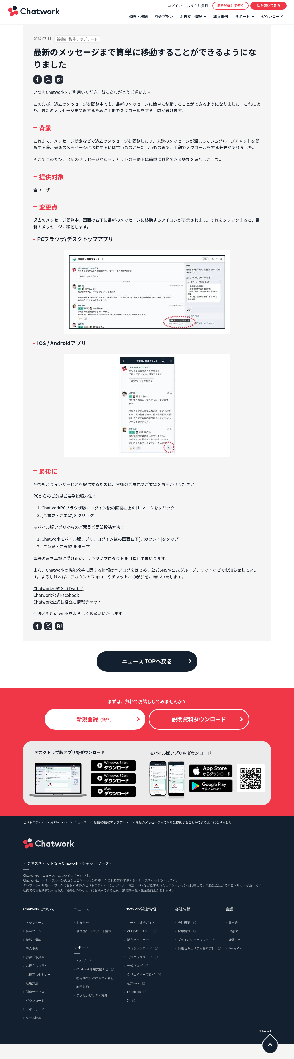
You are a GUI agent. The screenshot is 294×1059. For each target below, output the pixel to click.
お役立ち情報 (191, 17)
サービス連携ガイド (141, 922)
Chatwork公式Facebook (56, 595)
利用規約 (82, 987)
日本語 (233, 922)
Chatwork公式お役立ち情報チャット (67, 602)
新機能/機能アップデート (111, 822)
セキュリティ (35, 1009)
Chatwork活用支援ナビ (92, 969)
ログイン (174, 6)
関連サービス (35, 992)
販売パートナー (138, 940)
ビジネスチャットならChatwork (45, 822)
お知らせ (82, 922)
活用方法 (32, 983)
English (233, 931)
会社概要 (184, 922)
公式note (133, 983)
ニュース (80, 822)
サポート (242, 17)
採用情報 (184, 931)
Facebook (134, 992)
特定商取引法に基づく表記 (95, 978)
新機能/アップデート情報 (93, 931)
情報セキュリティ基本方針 (196, 948)
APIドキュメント (139, 931)
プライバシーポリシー (193, 940)
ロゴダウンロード (139, 948)
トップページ (35, 922)
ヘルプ (81, 961)
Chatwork (33, 11)
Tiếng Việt (235, 948)
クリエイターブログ (141, 974)
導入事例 (220, 17)
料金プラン (163, 17)
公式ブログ (135, 966)
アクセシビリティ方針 (91, 995)
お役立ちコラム (37, 966)
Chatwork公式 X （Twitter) (58, 588)
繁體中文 (234, 940)
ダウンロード (272, 17)
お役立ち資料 (197, 6)
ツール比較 (33, 1018)
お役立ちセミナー (38, 974)
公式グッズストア (139, 957)
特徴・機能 (138, 17)
